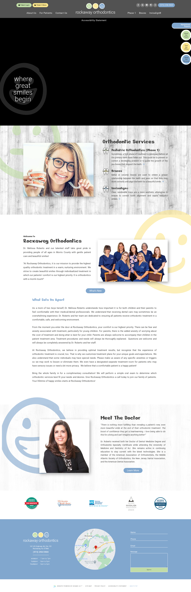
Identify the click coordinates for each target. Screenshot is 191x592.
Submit (149, 569)
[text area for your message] (149, 560)
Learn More (133, 470)
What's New (95, 290)
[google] (142, 5)
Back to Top (133, 586)
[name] (149, 532)
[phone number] (149, 545)
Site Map (88, 586)
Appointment (185, 25)
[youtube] (147, 5)
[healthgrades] (151, 5)
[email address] (149, 539)
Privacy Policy (100, 586)
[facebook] (138, 5)
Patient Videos (40, 5)
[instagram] (155, 5)
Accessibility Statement (117, 586)
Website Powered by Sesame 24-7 (68, 586)
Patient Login (24, 5)
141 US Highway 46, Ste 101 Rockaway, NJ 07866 (41, 547)
